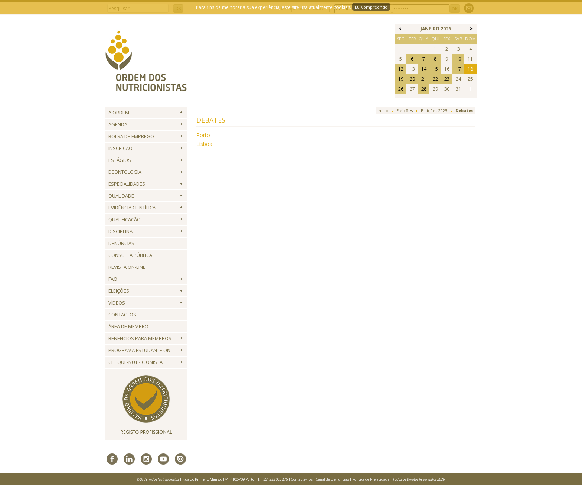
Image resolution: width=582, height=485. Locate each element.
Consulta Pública (130, 255)
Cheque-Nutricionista (135, 362)
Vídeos (116, 302)
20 (412, 79)
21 (423, 79)
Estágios (119, 160)
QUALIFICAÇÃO (124, 219)
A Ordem (118, 112)
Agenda (117, 124)
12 (400, 69)
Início (382, 110)
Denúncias (121, 243)
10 (458, 59)
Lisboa (204, 143)
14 (423, 69)
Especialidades (126, 183)
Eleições (118, 290)
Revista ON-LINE (127, 267)
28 (423, 89)
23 (446, 79)
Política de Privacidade (370, 479)
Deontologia (124, 172)
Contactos (122, 314)
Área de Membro (128, 326)
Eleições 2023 (434, 110)
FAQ (112, 279)
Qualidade (121, 195)
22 (435, 79)
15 (435, 69)
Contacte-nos (302, 479)
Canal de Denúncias (332, 479)
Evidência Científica (132, 207)
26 (400, 89)
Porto (203, 135)
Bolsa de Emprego (131, 136)
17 (458, 69)
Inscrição (120, 148)
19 (400, 79)
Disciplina (120, 231)
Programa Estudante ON (139, 350)
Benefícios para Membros (139, 338)
